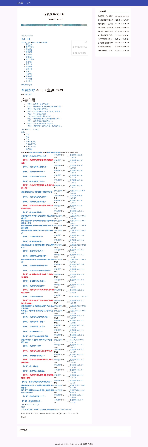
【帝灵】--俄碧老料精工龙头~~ (33, 181)
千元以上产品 (31, 144)
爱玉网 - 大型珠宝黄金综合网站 (45, 410)
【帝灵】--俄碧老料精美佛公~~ (33, 212)
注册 (28, 39)
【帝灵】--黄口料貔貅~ (30, 366)
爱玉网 (23, 42)
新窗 (23, 152)
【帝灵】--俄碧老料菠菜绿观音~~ (34, 176)
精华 (55, 152)
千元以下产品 (31, 142)
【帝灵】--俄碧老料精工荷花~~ (33, 327)
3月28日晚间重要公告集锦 (105, 20)
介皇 (71, 296)
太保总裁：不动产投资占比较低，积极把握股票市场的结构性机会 (105, 24)
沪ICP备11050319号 (64, 410)
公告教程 (29, 81)
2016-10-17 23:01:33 (80, 296)
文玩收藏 (29, 50)
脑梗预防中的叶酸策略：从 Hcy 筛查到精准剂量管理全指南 (105, 16)
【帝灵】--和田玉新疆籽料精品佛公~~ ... (40, 116)
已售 (27, 139)
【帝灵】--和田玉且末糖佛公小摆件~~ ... (40, 123)
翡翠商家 (29, 76)
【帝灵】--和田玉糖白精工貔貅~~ (34, 371)
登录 (23, 39)
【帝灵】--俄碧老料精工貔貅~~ (33, 322)
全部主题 (32, 152)
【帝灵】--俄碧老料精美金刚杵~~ (34, 286)
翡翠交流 (29, 64)
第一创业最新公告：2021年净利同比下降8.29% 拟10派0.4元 (105, 47)
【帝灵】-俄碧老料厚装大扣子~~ (34, 396)
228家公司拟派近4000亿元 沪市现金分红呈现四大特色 (105, 28)
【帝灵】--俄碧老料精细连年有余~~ (35, 266)
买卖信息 (29, 54)
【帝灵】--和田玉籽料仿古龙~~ (33, 251)
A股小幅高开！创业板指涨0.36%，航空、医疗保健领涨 (106, 51)
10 (30, 129)
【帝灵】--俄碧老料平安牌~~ (32, 346)
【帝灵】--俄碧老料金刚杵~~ (32, 296)
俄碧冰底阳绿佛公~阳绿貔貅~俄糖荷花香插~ (37, 192)
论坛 (29, 42)
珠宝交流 (29, 69)
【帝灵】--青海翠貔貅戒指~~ (32, 241)
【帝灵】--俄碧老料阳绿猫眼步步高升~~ (36, 270)
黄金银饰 (29, 67)
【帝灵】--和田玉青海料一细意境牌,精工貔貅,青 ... (44, 111)
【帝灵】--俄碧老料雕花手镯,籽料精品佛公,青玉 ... (44, 119)
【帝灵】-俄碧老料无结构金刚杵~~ (34, 256)
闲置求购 (29, 74)
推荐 (59, 152)
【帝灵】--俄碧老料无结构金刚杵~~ (35, 197)
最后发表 (50, 152)
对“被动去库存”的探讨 (105, 35)
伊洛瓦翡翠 (58, 191)
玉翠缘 (20, 3)
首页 (28, 3)
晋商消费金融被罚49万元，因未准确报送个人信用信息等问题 (105, 43)
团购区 (28, 71)
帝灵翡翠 (44, 42)
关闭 (86, 42)
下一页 (36, 129)
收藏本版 (24, 85)
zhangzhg (73, 340)
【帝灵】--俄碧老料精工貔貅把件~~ (35, 167)
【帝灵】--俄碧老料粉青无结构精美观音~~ (36, 382)
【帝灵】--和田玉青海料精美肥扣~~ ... (39, 121)
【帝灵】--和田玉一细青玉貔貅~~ (38, 104)
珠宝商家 (29, 79)
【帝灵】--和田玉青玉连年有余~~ (38, 109)
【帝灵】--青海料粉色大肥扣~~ (33, 356)
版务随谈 (29, 62)
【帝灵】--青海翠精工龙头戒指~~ (34, 281)
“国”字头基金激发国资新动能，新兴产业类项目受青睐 (105, 39)
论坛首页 (29, 45)
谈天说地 (29, 52)
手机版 (23, 410)
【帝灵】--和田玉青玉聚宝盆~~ (37, 114)
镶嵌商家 (29, 57)
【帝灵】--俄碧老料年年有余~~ (33, 172)
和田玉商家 (36, 42)
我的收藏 (29, 149)
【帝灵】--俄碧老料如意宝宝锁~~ (34, 202)
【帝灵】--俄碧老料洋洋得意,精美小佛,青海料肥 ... (44, 126)
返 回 (23, 132)
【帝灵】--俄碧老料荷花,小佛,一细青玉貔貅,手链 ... (44, 106)
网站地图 (29, 410)
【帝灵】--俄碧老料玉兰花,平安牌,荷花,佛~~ (38, 351)
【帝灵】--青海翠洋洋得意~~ (31, 401)
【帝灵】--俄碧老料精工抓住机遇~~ (35, 156)
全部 (27, 134)
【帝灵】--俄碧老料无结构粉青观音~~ (35, 317)
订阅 (30, 85)
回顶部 (23, 417)
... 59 (32, 129)
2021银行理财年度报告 (105, 32)
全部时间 (39, 152)
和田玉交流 (30, 47)
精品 (27, 137)
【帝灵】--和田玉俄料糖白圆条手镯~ (35, 336)
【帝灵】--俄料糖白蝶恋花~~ (32, 236)
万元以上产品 (31, 146)
